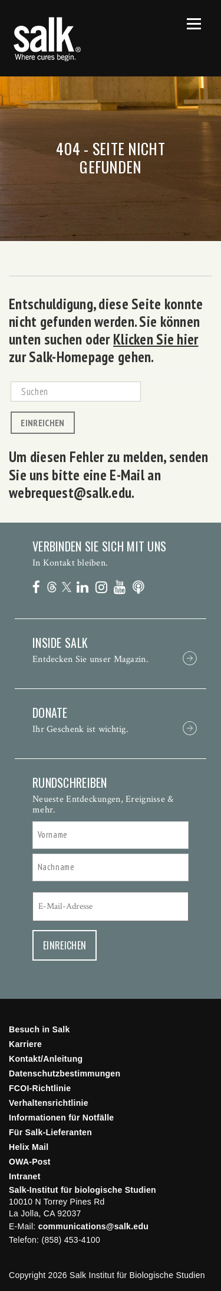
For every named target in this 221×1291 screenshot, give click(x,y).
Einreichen (42, 423)
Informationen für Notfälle (61, 1117)
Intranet (25, 1176)
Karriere (25, 1044)
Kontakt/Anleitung (46, 1058)
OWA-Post (30, 1161)
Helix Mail (28, 1147)
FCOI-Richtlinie (40, 1088)
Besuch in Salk (39, 1029)
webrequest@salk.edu (70, 492)
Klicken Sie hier (155, 339)
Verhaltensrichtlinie (48, 1103)
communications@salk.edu (93, 1226)
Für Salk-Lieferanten (50, 1132)
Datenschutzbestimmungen (64, 1073)
